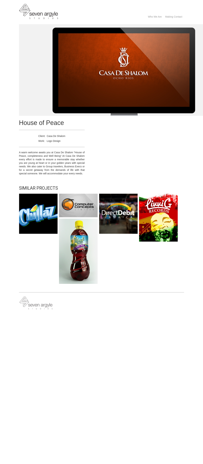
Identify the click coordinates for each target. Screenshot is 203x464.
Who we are (155, 16)
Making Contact (173, 16)
